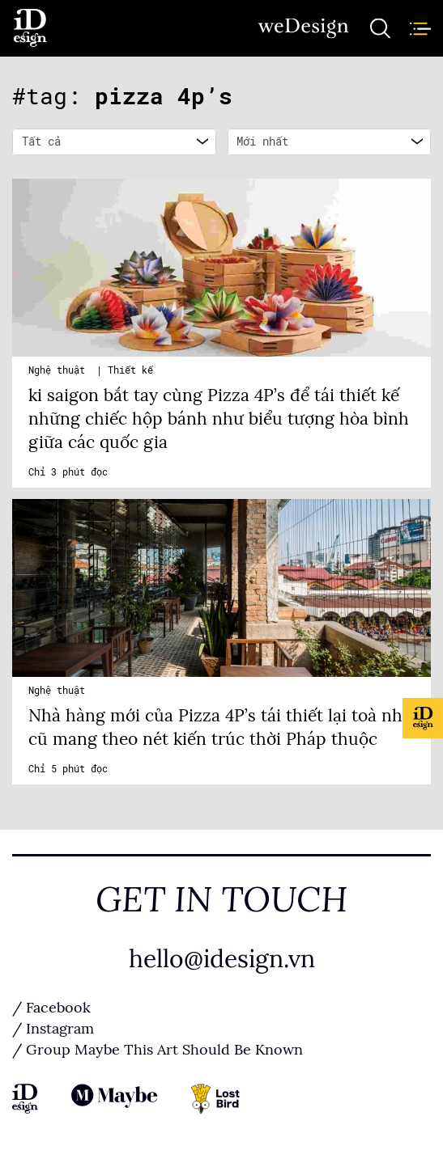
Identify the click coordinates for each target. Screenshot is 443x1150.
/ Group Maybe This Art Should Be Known (157, 1050)
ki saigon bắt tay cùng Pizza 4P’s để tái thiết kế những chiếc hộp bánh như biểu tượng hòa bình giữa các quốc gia (218, 419)
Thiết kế (130, 370)
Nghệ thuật (59, 370)
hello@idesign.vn (222, 959)
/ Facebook (51, 1008)
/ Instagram (53, 1029)
